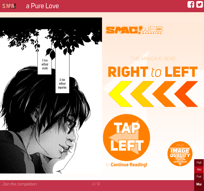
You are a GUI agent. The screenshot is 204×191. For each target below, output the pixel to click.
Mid (199, 169)
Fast (199, 176)
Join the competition (19, 184)
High (199, 162)
